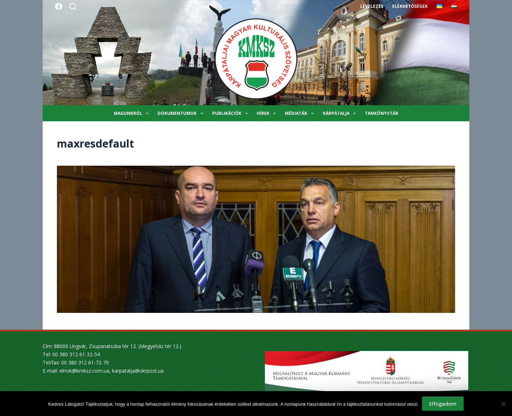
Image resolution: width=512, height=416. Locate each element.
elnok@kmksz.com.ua (84, 370)
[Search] (72, 6)
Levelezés (371, 6)
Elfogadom (443, 403)
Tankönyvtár (381, 113)
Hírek (268, 113)
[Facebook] (58, 6)
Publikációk (231, 113)
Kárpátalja (341, 113)
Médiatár (300, 113)
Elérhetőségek (410, 6)
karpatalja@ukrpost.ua (138, 370)
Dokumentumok (182, 113)
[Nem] (503, 403)
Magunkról (132, 113)
